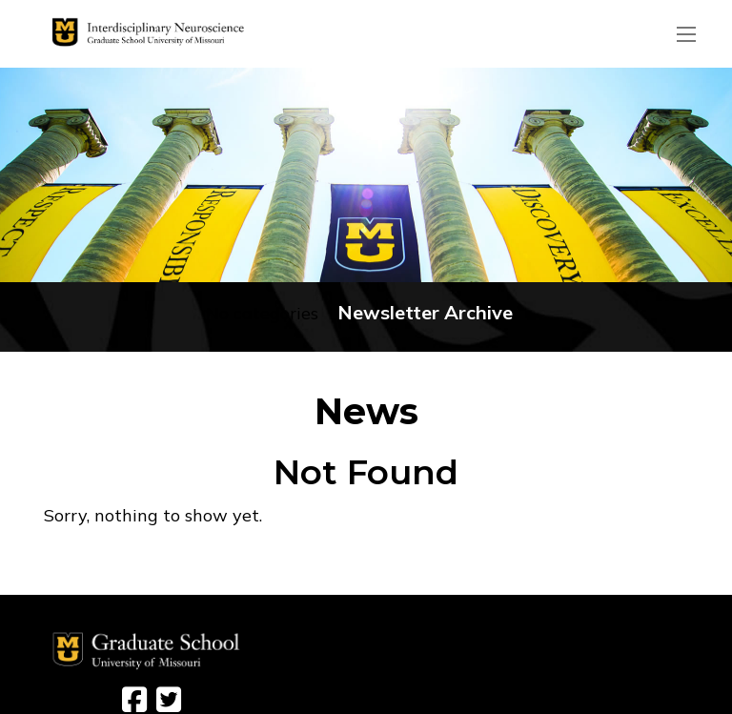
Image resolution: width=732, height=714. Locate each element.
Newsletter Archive (425, 312)
